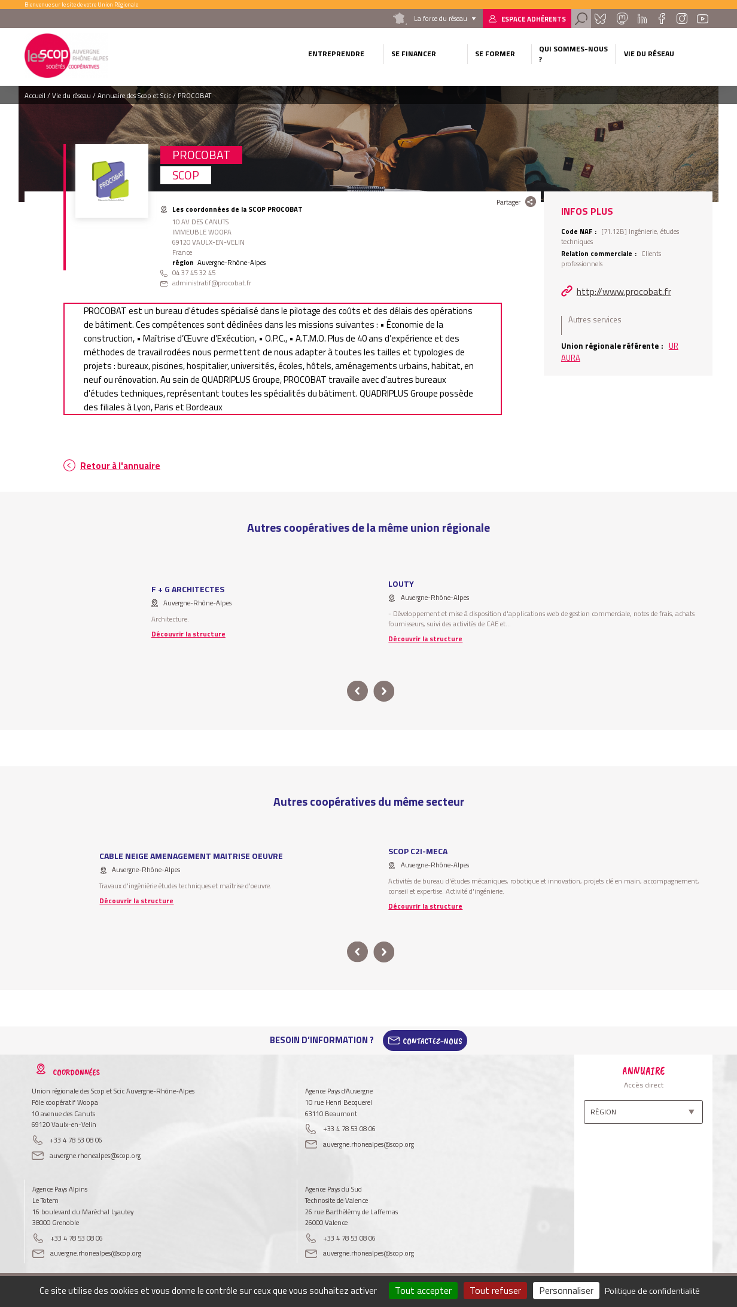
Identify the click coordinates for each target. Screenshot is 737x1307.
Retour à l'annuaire (120, 466)
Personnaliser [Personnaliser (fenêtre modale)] (566, 1290)
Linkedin (642, 18)
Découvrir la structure (188, 634)
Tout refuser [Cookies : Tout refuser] (495, 1290)
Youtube (702, 18)
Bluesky (600, 18)
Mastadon (621, 18)
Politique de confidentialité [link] (652, 1290)
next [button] (384, 691)
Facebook (661, 18)
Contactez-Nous (432, 1040)
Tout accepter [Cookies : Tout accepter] (423, 1290)
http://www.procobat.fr (624, 291)
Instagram (681, 18)
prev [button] (357, 691)
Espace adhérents (533, 19)
